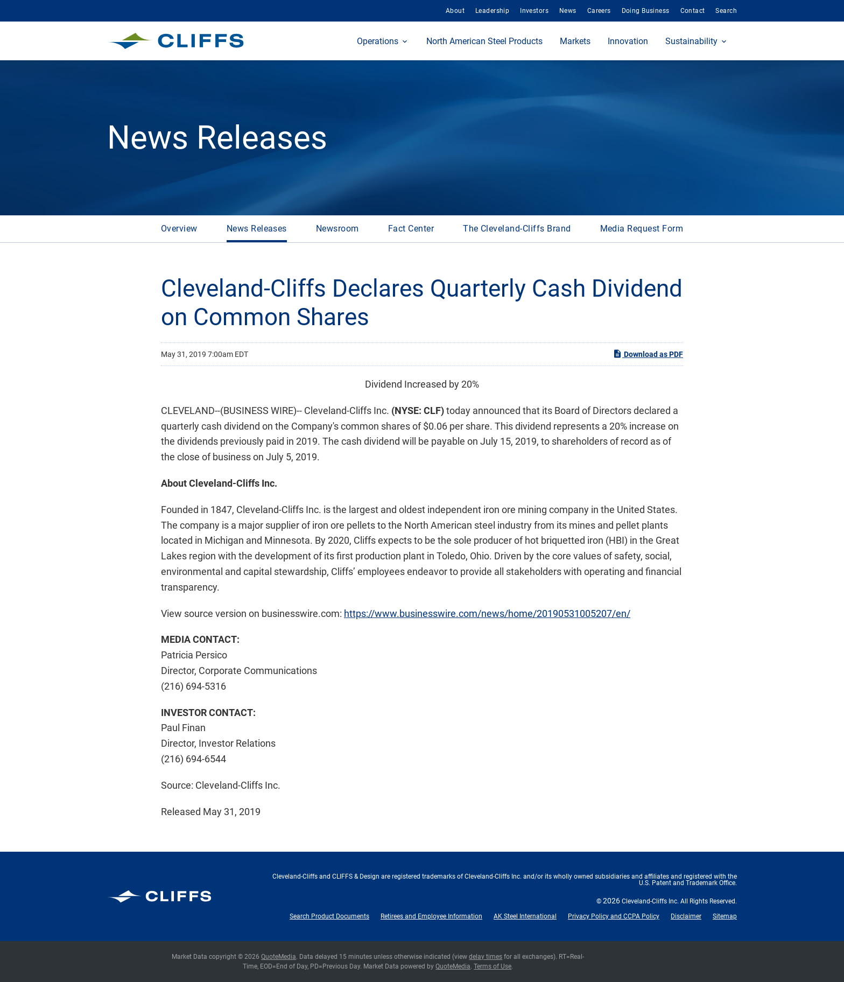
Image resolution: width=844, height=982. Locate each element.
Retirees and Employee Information (431, 916)
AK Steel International (525, 916)
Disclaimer (686, 916)
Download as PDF (648, 354)
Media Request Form (642, 228)
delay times (485, 956)
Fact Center (411, 228)
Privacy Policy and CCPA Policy (613, 916)
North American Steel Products (484, 41)
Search (726, 11)
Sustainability (691, 41)
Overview (179, 228)
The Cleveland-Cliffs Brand (517, 228)
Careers (599, 11)
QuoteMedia (278, 956)
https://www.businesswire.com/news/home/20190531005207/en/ (487, 613)
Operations (377, 41)
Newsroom (337, 228)
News (567, 11)
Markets (575, 41)
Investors (534, 11)
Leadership (492, 11)
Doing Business (646, 11)
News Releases (257, 228)
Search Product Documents (329, 916)
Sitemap (725, 916)
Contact (692, 11)
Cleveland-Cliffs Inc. (650, 901)
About (455, 11)
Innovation (628, 41)
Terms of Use (492, 966)
